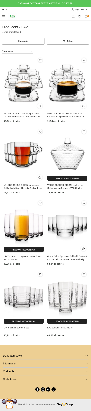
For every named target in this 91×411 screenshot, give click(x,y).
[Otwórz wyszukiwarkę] (73, 16)
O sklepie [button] (45, 371)
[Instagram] (43, 389)
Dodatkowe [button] (45, 379)
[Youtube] (48, 389)
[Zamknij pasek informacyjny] (88, 3)
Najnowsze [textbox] (7, 51)
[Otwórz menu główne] (3, 16)
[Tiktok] (53, 389)
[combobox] (17, 51)
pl (4, 9)
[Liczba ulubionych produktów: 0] (79, 16)
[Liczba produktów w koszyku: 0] (85, 16)
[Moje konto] (79, 9)
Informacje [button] (45, 363)
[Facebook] (37, 389)
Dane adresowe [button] (45, 355)
